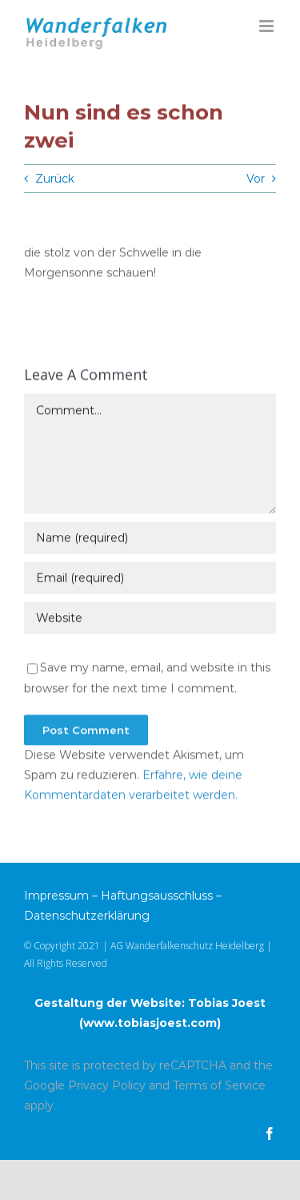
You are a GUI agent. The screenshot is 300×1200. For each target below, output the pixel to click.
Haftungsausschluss (157, 895)
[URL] (150, 619)
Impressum (56, 895)
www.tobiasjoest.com (150, 1023)
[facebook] (269, 1133)
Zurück (54, 178)
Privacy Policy (107, 1085)
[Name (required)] (150, 539)
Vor (255, 178)
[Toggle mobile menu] (267, 26)
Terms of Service (219, 1085)
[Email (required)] (150, 579)
